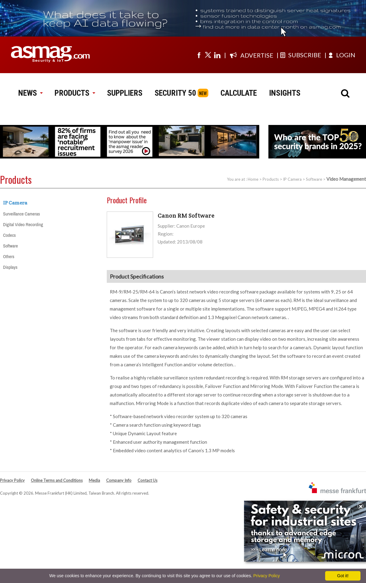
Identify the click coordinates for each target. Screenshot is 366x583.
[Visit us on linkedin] (217, 55)
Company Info (118, 480)
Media (94, 480)
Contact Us (147, 480)
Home (253, 179)
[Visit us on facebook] (199, 55)
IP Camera (292, 179)
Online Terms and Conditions (57, 480)
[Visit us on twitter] (208, 55)
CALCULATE (239, 93)
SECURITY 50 (175, 93)
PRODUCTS (75, 93)
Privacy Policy (12, 480)
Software (314, 179)
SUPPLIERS (124, 93)
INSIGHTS (284, 93)
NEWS (30, 93)
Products (271, 179)
